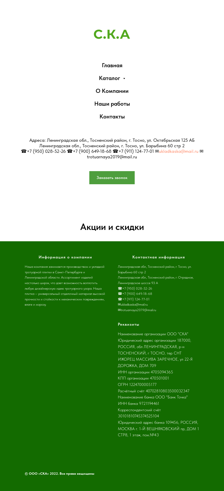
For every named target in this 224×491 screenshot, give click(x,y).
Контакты (112, 116)
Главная (112, 65)
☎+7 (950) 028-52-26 (43, 151)
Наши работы (112, 103)
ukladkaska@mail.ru (178, 151)
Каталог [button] (110, 78)
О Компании (112, 90)
